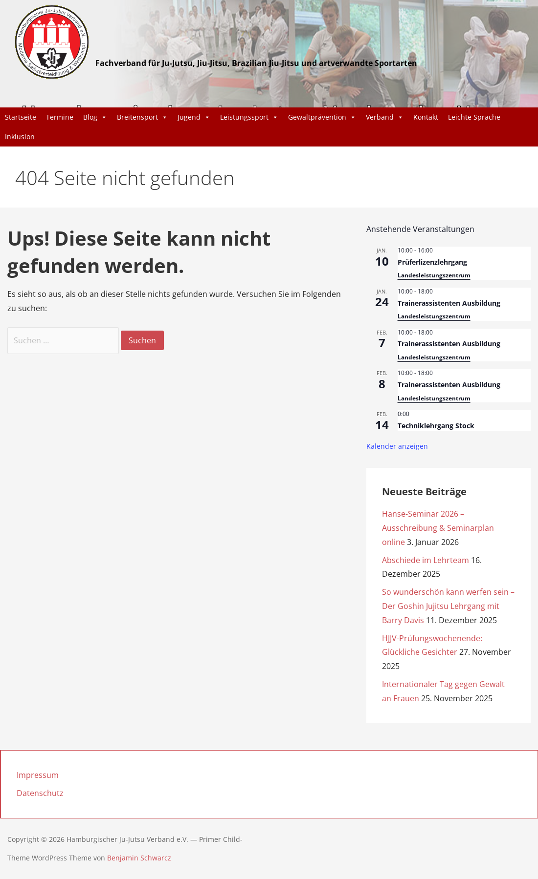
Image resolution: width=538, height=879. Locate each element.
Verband (385, 117)
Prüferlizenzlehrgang (432, 262)
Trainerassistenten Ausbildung (449, 303)
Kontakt (425, 117)
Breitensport (142, 117)
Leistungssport (249, 117)
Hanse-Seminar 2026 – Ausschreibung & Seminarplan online (438, 527)
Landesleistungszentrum (434, 275)
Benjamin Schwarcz (139, 857)
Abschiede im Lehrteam (425, 560)
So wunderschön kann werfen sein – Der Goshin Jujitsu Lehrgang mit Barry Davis (448, 606)
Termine (59, 117)
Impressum (38, 775)
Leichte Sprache (474, 117)
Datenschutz (40, 793)
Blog (95, 117)
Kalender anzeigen (397, 446)
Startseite (20, 117)
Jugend (194, 117)
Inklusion (20, 136)
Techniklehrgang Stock (436, 425)
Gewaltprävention (322, 117)
